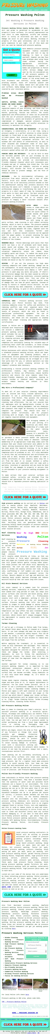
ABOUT (30, 10)
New (18, 1019)
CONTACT (36, 10)
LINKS (25, 10)
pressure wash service (29, 860)
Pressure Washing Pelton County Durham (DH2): (21, 28)
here (13, 928)
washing (27, 117)
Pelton (42, 503)
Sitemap (3, 1019)
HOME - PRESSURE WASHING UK (25, 1013)
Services (28, 1019)
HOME (20, 10)
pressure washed (34, 255)
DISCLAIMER (44, 10)
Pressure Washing (11, 1019)
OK (38, 1033)
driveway (37, 156)
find (9, 905)
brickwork (20, 202)
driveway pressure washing (13, 849)
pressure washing (34, 45)
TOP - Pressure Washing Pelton (14, 1002)
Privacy (47, 1019)
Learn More (31, 1033)
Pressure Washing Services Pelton (22, 933)
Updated (23, 1019)
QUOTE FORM (6, 887)
